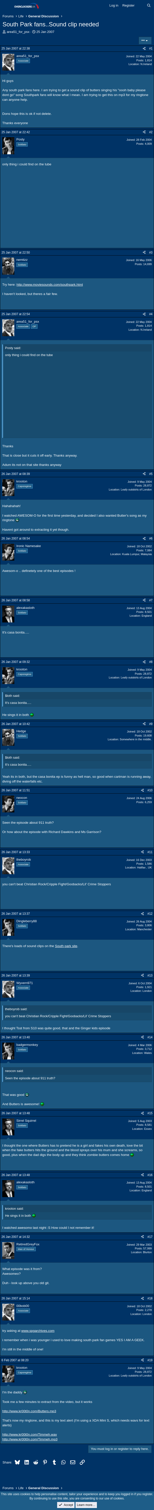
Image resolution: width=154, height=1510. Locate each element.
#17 (149, 1237)
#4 (150, 314)
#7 (150, 600)
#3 (150, 252)
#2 (150, 132)
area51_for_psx (18, 32)
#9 (150, 724)
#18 (149, 1298)
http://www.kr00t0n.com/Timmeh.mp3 (30, 1439)
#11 (149, 852)
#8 (150, 662)
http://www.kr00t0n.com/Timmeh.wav (29, 1434)
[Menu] (7, 6)
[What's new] (141, 5)
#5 (150, 474)
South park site (66, 946)
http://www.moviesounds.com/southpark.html (50, 284)
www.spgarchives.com (38, 1331)
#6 (150, 538)
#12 (149, 913)
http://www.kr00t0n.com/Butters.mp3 (29, 1411)
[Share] (144, 49)
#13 (149, 975)
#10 (149, 790)
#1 (150, 48)
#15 (149, 1113)
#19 (149, 1360)
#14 (149, 1037)
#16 (149, 1175)
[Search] (149, 5)
